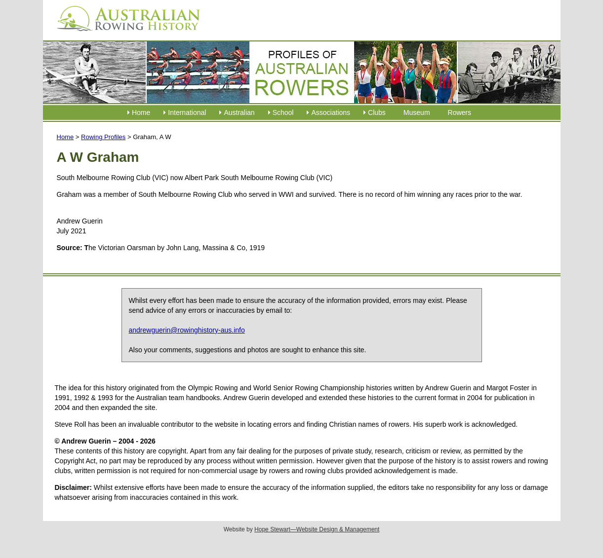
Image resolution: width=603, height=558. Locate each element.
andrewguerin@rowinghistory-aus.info (187, 330)
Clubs (377, 112)
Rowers (459, 112)
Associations (330, 112)
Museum (416, 112)
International (187, 112)
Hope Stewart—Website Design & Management (316, 529)
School (283, 112)
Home (141, 112)
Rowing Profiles (103, 137)
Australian (239, 112)
